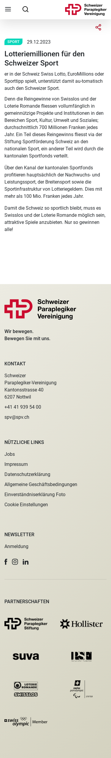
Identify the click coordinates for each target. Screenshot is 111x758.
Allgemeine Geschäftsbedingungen (40, 484)
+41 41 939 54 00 (22, 407)
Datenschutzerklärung (27, 474)
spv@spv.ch (16, 417)
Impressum (16, 464)
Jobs (9, 454)
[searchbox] (25, 9)
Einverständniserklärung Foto (34, 494)
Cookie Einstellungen (26, 504)
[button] (5, 562)
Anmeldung (16, 546)
